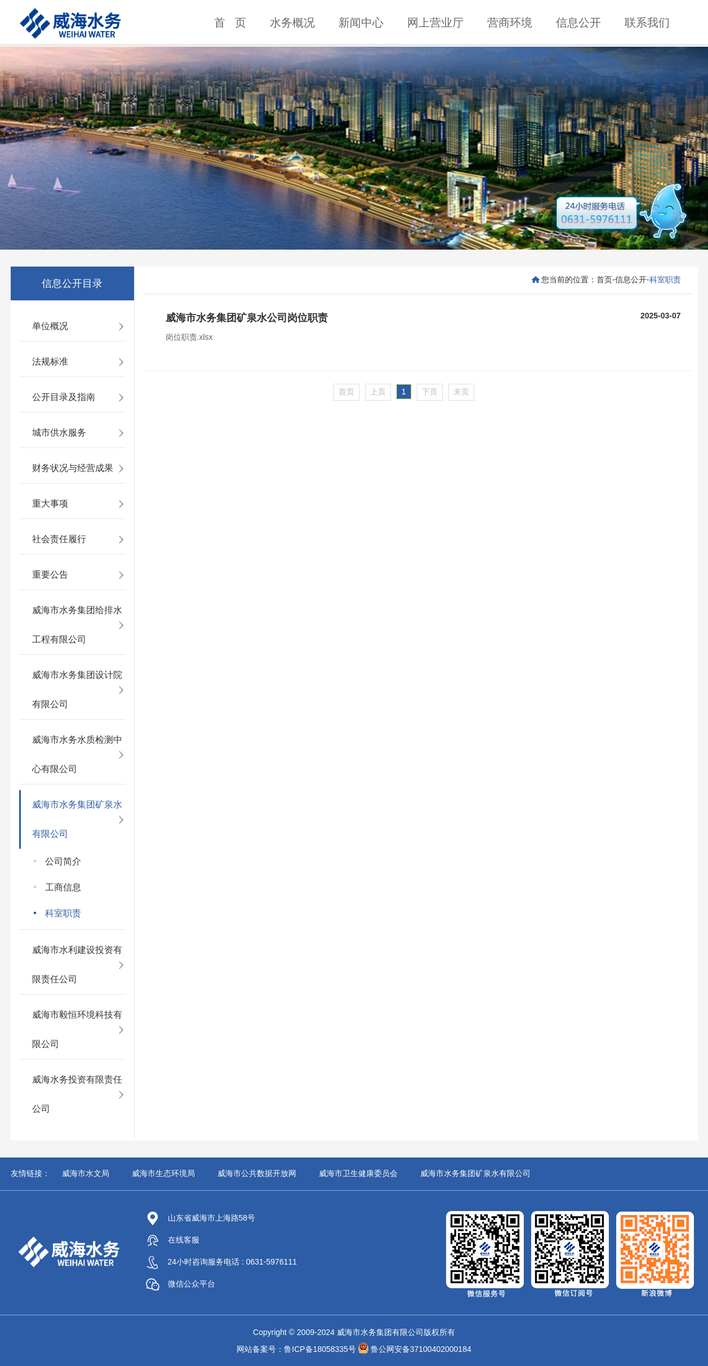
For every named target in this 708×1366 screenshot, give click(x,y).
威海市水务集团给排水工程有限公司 (77, 624)
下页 (430, 391)
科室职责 (63, 913)
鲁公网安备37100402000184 (421, 1349)
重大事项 (50, 503)
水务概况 (292, 22)
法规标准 (50, 361)
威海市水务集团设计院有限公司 (77, 689)
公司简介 (63, 861)
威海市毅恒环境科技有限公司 (77, 1029)
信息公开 (578, 22)
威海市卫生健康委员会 (358, 1173)
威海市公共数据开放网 (256, 1173)
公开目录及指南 (63, 397)
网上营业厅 (435, 22)
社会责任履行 (59, 539)
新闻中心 (361, 22)
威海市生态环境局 (163, 1173)
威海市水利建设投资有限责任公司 (77, 964)
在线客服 (172, 1239)
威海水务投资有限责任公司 (77, 1094)
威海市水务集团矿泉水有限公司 (77, 819)
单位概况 (50, 326)
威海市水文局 (85, 1173)
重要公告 (50, 574)
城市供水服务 (59, 432)
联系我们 (647, 22)
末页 (461, 391)
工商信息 (63, 887)
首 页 (230, 22)
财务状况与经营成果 (72, 468)
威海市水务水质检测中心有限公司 (77, 754)
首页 (604, 279)
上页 (378, 391)
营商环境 (509, 22)
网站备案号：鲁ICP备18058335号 (296, 1349)
